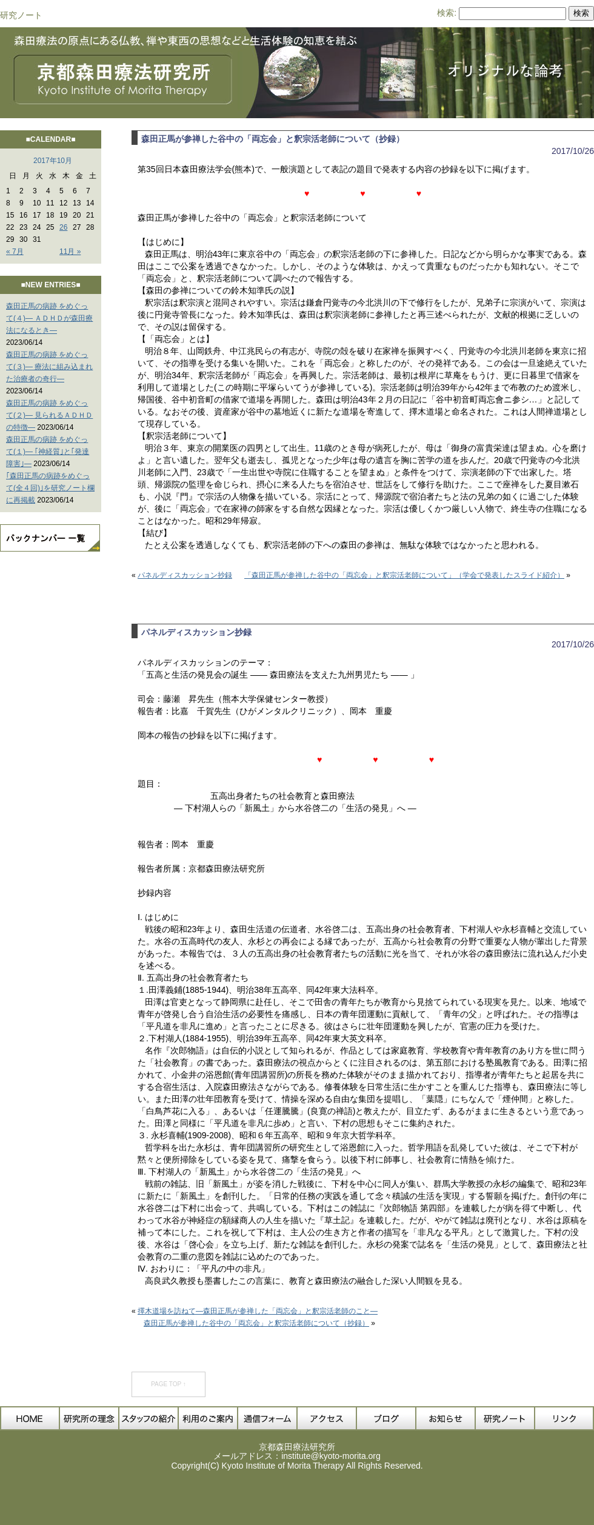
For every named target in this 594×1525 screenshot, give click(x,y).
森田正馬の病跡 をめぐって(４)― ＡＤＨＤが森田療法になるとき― (49, 318)
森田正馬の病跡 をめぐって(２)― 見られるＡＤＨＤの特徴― (49, 415)
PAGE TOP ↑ (168, 1384)
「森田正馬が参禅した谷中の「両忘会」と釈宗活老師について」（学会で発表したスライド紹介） (404, 575)
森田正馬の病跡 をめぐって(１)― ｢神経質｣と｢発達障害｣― (47, 451)
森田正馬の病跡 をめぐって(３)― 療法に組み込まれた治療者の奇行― (49, 366)
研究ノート (21, 15)
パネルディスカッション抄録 (185, 575)
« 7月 (15, 251)
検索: (446, 13)
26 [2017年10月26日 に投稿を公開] (63, 227)
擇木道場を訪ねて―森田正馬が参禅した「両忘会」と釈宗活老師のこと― (258, 1311)
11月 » (70, 251)
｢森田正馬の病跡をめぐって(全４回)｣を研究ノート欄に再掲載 (50, 488)
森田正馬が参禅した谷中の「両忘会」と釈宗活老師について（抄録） (272, 139)
